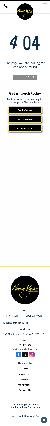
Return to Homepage (25, 76)
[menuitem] (25, 369)
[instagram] (32, 355)
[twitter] (25, 355)
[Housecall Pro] (31, 416)
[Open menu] (45, 5)
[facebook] (18, 355)
